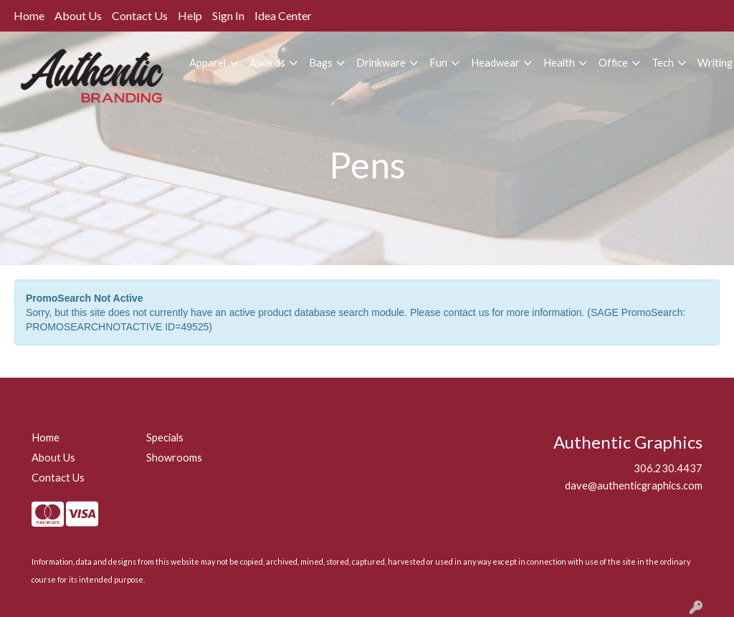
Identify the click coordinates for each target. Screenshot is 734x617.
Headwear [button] (495, 63)
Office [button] (613, 63)
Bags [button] (321, 63)
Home (29, 15)
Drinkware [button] (381, 63)
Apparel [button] (207, 63)
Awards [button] (267, 63)
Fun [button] (438, 63)
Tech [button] (663, 63)
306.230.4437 (668, 468)
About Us (78, 15)
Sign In (228, 15)
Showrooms (174, 457)
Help (190, 15)
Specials (165, 437)
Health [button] (559, 63)
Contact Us (140, 15)
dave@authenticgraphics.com (633, 485)
